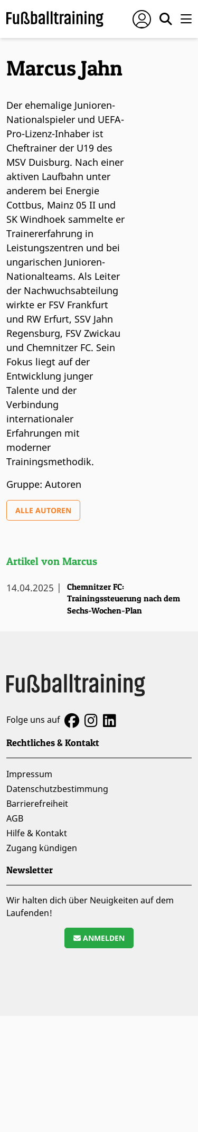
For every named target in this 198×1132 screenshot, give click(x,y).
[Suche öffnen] (165, 19)
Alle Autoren (43, 510)
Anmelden (99, 938)
